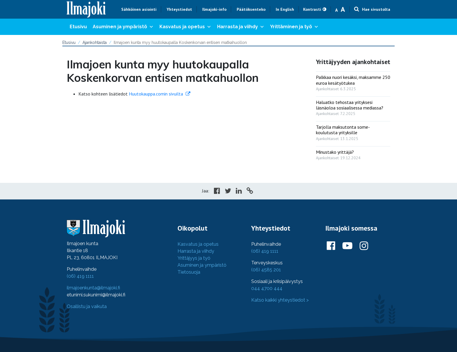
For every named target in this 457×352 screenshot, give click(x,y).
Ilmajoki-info (214, 9)
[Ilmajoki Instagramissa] (364, 246)
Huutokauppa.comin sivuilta (156, 94)
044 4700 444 (266, 288)
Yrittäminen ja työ (294, 27)
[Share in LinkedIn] (239, 191)
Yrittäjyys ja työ (193, 258)
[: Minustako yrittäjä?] (353, 153)
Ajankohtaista (94, 42)
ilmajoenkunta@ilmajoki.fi (93, 288)
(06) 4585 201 (266, 270)
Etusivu (78, 26)
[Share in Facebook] (217, 191)
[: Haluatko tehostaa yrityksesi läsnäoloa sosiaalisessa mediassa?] (353, 106)
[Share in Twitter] (228, 191)
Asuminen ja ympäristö (123, 27)
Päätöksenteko (251, 9)
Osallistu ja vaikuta (87, 306)
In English (285, 9)
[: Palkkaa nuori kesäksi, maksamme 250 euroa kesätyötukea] (353, 81)
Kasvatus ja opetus (185, 27)
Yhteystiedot (179, 9)
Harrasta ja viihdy (240, 27)
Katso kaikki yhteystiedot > (280, 300)
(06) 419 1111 (80, 276)
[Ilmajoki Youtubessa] (347, 246)
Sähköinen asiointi (139, 9)
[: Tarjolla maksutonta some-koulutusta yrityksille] (353, 131)
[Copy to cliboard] (250, 191)
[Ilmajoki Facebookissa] (331, 246)
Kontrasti (312, 9)
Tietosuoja (188, 272)
